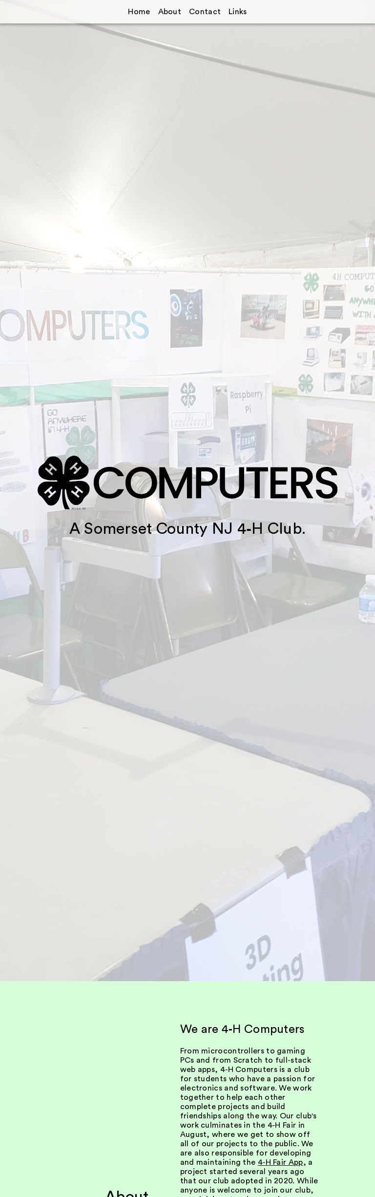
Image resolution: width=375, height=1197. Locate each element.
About (170, 12)
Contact (205, 12)
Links (238, 12)
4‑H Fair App (280, 1162)
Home (139, 12)
